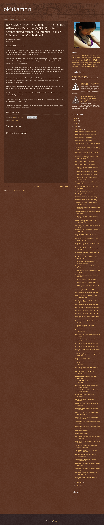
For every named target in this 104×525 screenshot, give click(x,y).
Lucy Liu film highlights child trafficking (86, 343)
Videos (86, 66)
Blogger (55, 521)
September (79, 482)
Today (14, 117)
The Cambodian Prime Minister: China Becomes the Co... (86, 257)
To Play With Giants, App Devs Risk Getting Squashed (86, 446)
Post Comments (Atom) (19, 191)
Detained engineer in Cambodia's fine (86, 293)
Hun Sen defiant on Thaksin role (85, 161)
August (78, 485)
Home (36, 187)
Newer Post (8, 187)
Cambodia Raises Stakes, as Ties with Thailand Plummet (86, 386)
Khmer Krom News (77, 60)
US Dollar (81, 66)
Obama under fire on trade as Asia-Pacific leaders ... (85, 455)
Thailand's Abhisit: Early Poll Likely (85, 279)
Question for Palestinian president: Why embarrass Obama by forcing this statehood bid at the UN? (90, 99)
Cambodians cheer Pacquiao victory (86, 197)
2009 (75, 127)
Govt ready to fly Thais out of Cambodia (87, 290)
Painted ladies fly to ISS (82, 430)
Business (83, 55)
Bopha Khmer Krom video (79, 76)
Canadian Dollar (91, 55)
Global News (76, 57)
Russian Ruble (88, 62)
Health (94, 57)
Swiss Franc (96, 64)
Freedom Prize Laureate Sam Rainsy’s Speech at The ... (87, 239)
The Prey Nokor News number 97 (85, 191)
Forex (98, 55)
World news (93, 66)
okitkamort (17, 9)
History (98, 57)
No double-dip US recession (83, 137)
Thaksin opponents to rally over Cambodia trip (84, 326)
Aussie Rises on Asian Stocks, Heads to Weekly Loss (90, 83)
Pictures (82, 62)
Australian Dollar (76, 55)
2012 (75, 118)
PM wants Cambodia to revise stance (86, 310)
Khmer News (14, 120)
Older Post (63, 187)
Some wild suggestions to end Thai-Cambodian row (86, 221)
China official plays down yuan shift (85, 131)
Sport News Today (84, 64)
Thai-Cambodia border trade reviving (86, 171)
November (79, 129)
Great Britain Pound (86, 57)
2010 (75, 124)
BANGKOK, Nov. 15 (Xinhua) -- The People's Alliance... (86, 296)
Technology (75, 66)
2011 (75, 121)
